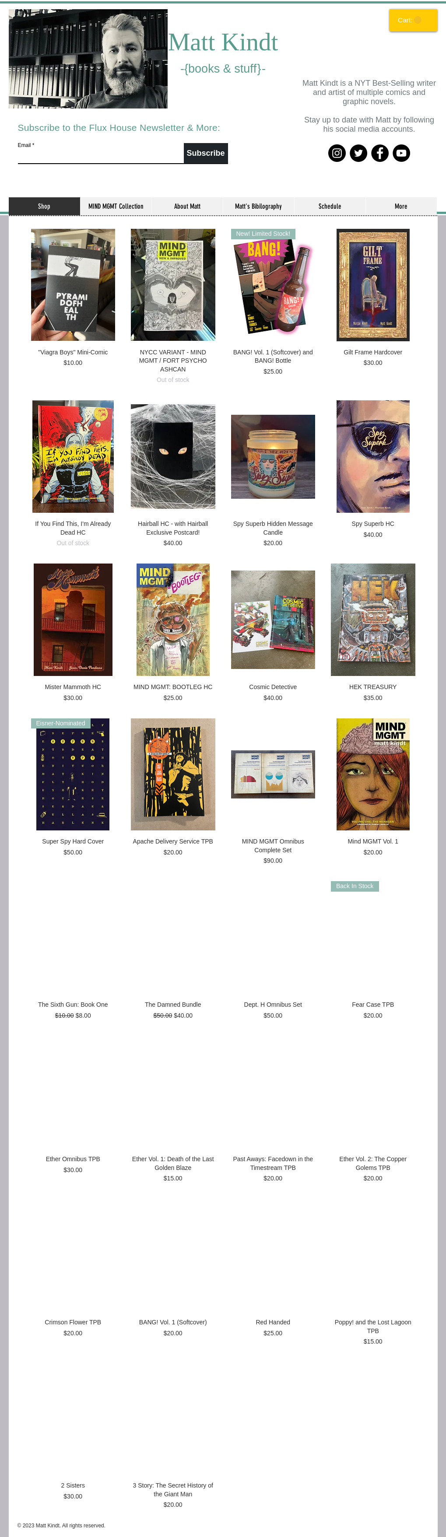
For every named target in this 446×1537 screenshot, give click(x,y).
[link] (409, 20)
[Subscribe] (206, 153)
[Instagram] (337, 153)
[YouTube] (401, 153)
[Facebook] (380, 153)
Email (24, 145)
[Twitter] (358, 153)
